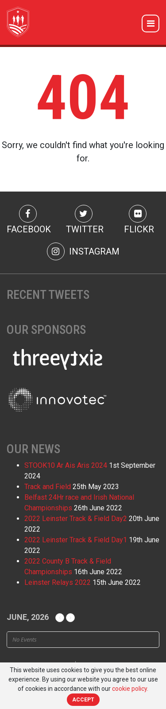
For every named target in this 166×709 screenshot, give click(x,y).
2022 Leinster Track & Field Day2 (75, 518)
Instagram (83, 251)
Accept (83, 700)
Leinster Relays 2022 (57, 582)
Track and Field (47, 486)
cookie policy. (130, 688)
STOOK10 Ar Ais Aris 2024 (65, 465)
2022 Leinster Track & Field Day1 (75, 540)
